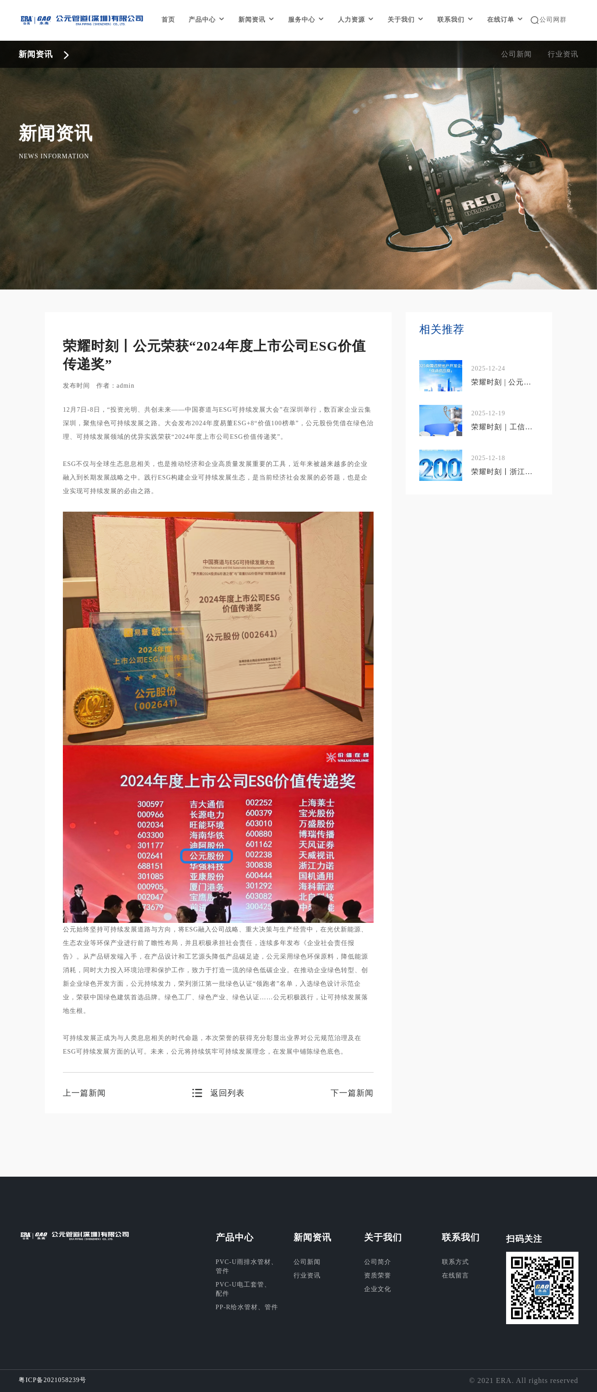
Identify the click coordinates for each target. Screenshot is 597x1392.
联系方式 (455, 1262)
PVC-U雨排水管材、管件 (247, 1266)
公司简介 (377, 1262)
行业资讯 (563, 54)
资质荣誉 (377, 1275)
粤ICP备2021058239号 (52, 1380)
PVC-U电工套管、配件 (243, 1289)
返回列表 (227, 1092)
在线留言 (455, 1275)
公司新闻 (516, 54)
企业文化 (377, 1289)
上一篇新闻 (84, 1092)
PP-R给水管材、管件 (247, 1307)
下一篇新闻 (352, 1092)
